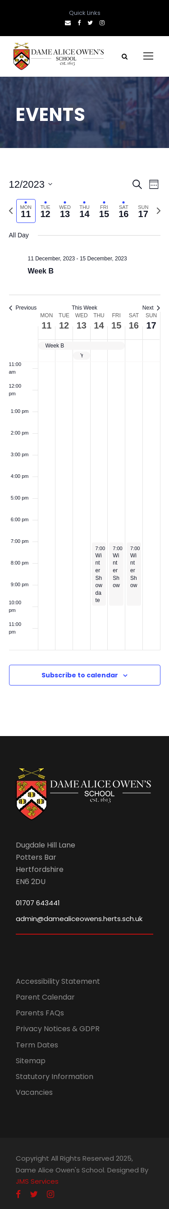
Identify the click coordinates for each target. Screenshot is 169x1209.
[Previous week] (10, 210)
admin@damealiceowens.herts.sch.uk (79, 918)
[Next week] (158, 210)
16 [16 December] (134, 325)
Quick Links (84, 13)
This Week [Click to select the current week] (84, 308)
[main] (84, 442)
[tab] (26, 211)
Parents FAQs (40, 1013)
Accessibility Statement (58, 981)
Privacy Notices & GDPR (58, 1029)
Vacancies (34, 1092)
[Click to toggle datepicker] (31, 184)
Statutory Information (54, 1076)
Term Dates (37, 1045)
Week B (41, 271)
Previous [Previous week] (23, 308)
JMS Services (37, 1181)
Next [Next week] (151, 308)
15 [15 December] (116, 325)
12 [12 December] (64, 325)
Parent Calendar (45, 997)
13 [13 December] (82, 325)
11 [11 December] (46, 325)
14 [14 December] (99, 325)
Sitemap (31, 1061)
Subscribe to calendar (79, 675)
